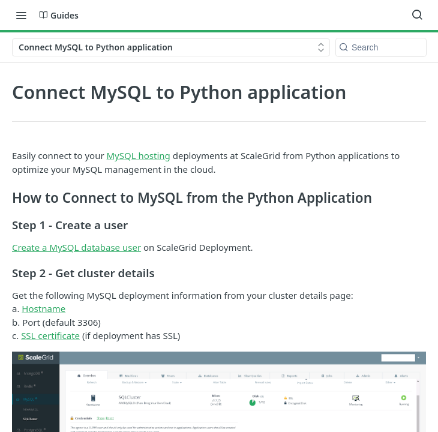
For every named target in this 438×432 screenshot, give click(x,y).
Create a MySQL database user (76, 247)
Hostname (43, 308)
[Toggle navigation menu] (21, 15)
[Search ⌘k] (417, 15)
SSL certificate (50, 335)
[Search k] (381, 47)
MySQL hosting (138, 155)
